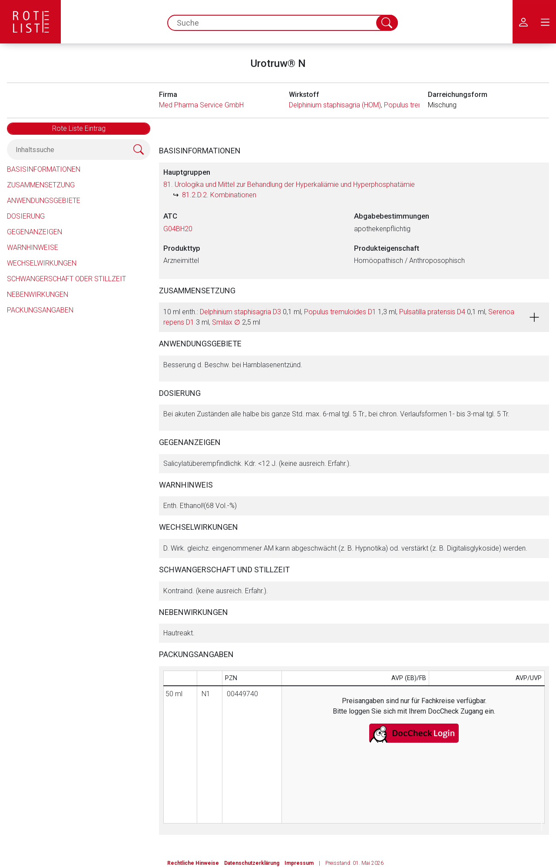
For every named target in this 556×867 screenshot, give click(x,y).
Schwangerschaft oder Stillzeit (66, 279)
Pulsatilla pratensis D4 (432, 312)
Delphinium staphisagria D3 (240, 312)
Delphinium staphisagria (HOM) (335, 105)
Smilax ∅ (226, 322)
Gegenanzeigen (34, 232)
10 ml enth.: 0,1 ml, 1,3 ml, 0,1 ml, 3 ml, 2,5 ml (338, 317)
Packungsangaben (40, 310)
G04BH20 (177, 229)
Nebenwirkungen (37, 294)
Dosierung (26, 216)
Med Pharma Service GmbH (201, 105)
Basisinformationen (43, 169)
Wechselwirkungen (41, 263)
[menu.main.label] (545, 21)
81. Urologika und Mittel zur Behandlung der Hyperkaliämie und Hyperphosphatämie (289, 184)
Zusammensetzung (41, 185)
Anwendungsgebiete (43, 200)
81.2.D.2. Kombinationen (219, 195)
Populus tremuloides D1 (340, 312)
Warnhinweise (32, 247)
